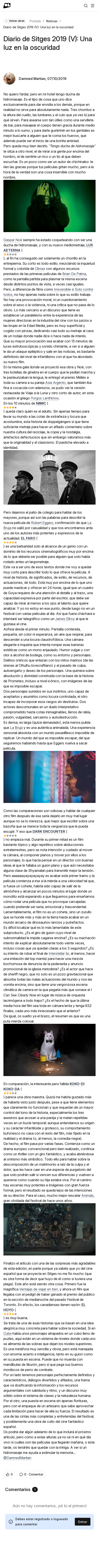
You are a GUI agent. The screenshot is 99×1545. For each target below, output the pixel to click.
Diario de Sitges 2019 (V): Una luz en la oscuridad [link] (38, 27)
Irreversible (62, 289)
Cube (7, 1333)
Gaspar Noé (12, 240)
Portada (35, 21)
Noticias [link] (51, 21)
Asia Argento (55, 382)
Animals (87, 1195)
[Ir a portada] (6, 5)
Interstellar (57, 953)
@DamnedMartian (17, 1458)
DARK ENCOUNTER (49, 831)
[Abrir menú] (93, 6)
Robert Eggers (42, 523)
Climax (40, 268)
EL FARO (28, 538)
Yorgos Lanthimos (45, 398)
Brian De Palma (74, 274)
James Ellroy (65, 619)
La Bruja (16, 727)
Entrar (82, 1522)
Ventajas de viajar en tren (38, 1289)
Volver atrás (14, 20)
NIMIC (41, 403)
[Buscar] (86, 5)
